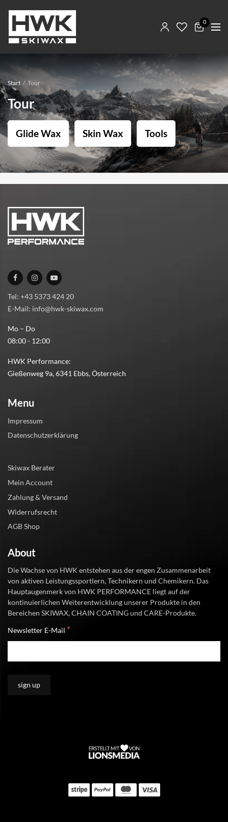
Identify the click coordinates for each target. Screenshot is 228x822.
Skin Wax (103, 133)
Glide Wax (38, 133)
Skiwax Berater (31, 467)
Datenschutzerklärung (43, 435)
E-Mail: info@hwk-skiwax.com (56, 308)
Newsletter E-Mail (39, 629)
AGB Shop (24, 526)
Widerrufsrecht (32, 512)
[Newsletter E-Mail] (114, 651)
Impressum (25, 420)
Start (14, 83)
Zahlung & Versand (38, 497)
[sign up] (29, 685)
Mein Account (30, 482)
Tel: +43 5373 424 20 (41, 296)
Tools (156, 133)
